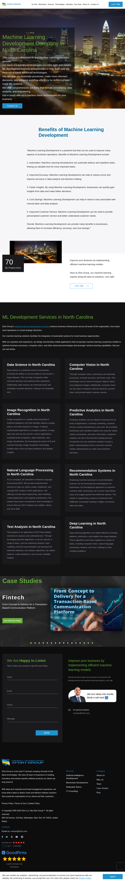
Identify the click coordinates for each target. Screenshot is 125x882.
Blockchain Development (77, 783)
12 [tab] (76, 643)
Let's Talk (115, 4)
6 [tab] (51, 643)
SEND (47, 733)
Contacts (6, 827)
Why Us (99, 780)
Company (100, 771)
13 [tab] (80, 643)
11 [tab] (71, 643)
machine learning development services (31, 326)
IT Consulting (72, 791)
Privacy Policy (85, 878)
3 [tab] (39, 643)
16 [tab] (92, 643)
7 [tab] (55, 643)
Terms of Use (20, 803)
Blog (98, 792)
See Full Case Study (12, 621)
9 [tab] (63, 643)
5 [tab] (47, 643)
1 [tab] (31, 643)
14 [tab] (84, 643)
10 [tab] (67, 643)
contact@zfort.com (81, 713)
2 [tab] (35, 643)
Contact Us (95, 4)
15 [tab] (88, 643)
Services (70, 771)
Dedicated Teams (74, 787)
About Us (100, 775)
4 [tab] (43, 643)
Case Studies (102, 788)
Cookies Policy (33, 803)
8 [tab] (59, 643)
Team (98, 784)
